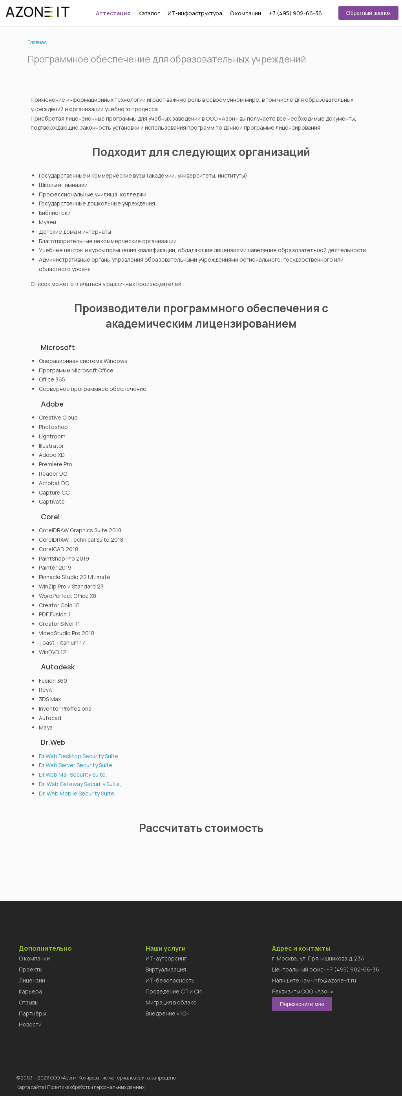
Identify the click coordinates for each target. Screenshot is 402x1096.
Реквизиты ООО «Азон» (303, 991)
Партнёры (32, 1013)
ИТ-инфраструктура (195, 13)
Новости (30, 1024)
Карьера (30, 991)
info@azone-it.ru (334, 980)
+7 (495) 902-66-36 (295, 13)
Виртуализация (166, 969)
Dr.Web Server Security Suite (75, 765)
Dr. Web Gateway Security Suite (79, 784)
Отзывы (28, 1002)
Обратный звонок (368, 13)
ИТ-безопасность (170, 980)
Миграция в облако (171, 1002)
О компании (245, 13)
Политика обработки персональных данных (95, 1087)
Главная (37, 42)
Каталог (149, 13)
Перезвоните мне (302, 1004)
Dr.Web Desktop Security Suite (78, 756)
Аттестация (113, 13)
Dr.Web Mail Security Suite (72, 774)
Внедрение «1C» (167, 1013)
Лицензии (32, 980)
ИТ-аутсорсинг (166, 958)
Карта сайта (30, 1087)
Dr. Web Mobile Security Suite (76, 793)
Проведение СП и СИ (174, 991)
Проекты (30, 969)
